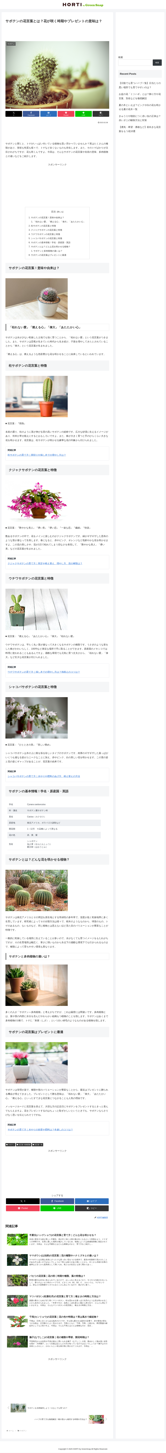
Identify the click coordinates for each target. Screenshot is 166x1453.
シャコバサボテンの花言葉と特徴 (46, 238)
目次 (53, 211)
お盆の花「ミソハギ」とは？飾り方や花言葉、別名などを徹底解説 (140, 96)
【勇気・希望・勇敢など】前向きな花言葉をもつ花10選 (140, 129)
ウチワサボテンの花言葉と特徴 (45, 234)
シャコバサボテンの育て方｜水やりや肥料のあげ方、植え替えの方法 (44, 776)
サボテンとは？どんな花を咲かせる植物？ (50, 247)
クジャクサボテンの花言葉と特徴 (46, 230)
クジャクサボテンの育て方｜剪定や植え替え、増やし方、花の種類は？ (45, 563)
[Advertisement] (57, 31)
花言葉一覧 (38, 1145)
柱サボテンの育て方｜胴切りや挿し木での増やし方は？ (37, 455)
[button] (101, 114)
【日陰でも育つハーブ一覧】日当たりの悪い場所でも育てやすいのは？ (140, 85)
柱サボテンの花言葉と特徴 (43, 226)
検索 (120, 57)
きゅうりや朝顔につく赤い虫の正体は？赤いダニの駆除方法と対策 (140, 118)
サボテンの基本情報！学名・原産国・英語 (50, 242)
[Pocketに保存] (66, 114)
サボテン (10, 1145)
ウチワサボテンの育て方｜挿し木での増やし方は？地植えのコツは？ (44, 672)
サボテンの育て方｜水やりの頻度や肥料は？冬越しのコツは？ (40, 1130)
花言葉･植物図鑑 (23, 1145)
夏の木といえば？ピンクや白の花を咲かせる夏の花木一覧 (140, 107)
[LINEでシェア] (83, 114)
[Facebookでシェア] (31, 114)
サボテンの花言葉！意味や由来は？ (47, 217)
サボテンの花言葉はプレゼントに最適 (48, 255)
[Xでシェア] (13, 114)
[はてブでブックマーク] (48, 114)
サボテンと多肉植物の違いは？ (48, 251)
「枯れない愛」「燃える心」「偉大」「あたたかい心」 (59, 221)
